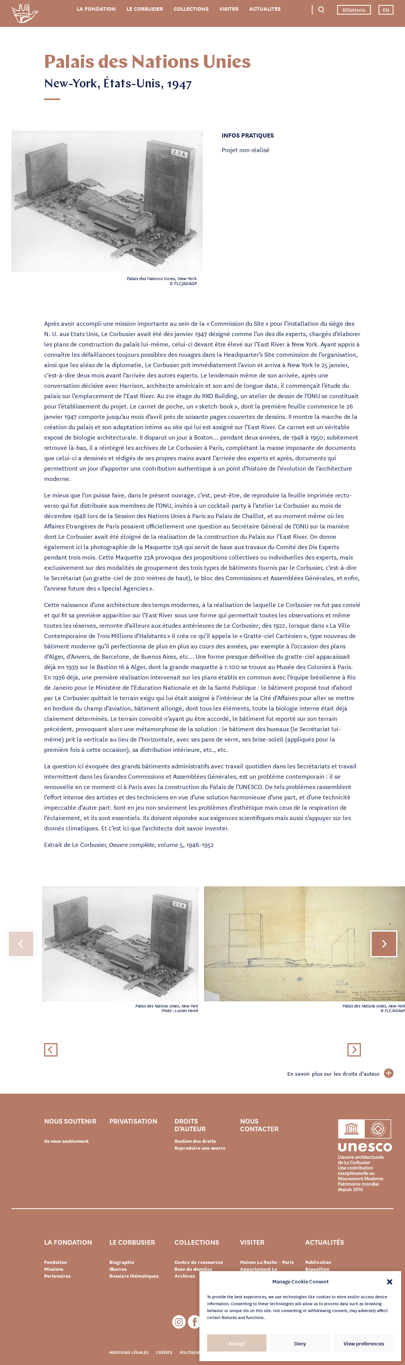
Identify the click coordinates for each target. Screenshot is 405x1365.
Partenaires (57, 1275)
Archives (185, 1275)
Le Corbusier (145, 9)
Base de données (193, 1268)
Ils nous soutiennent (66, 1140)
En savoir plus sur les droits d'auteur (340, 1073)
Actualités (265, 9)
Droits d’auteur (190, 1124)
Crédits (164, 1352)
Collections (191, 9)
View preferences (364, 1343)
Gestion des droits (195, 1140)
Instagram (179, 1322)
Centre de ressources (199, 1261)
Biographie (121, 1261)
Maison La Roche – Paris (267, 1261)
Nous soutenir (70, 1121)
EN (386, 9)
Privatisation (133, 1121)
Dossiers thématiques (133, 1275)
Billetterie (353, 9)
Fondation (55, 1261)
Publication (318, 1261)
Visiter (229, 9)
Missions (53, 1268)
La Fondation (96, 9)
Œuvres (118, 1268)
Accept (237, 1343)
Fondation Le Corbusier (25, 15)
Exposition (317, 1268)
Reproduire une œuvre (200, 1147)
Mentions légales (128, 1352)
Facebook (194, 1322)
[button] (389, 1281)
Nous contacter (259, 1124)
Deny (300, 1343)
